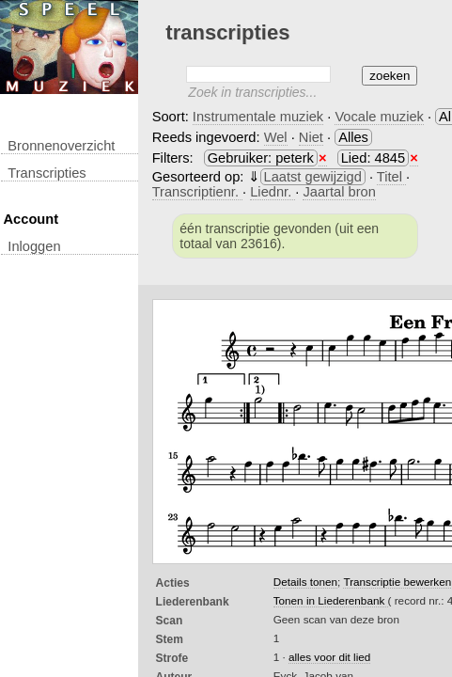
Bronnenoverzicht (61, 145)
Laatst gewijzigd (313, 176)
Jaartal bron (339, 191)
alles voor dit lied (329, 657)
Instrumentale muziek (258, 116)
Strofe (172, 658)
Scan (169, 620)
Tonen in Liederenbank (330, 600)
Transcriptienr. (197, 191)
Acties (173, 583)
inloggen (34, 246)
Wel (276, 137)
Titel (391, 176)
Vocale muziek (379, 116)
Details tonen (305, 581)
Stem (169, 639)
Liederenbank (192, 601)
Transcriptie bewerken (397, 581)
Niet (311, 137)
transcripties (47, 173)
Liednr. (272, 191)
